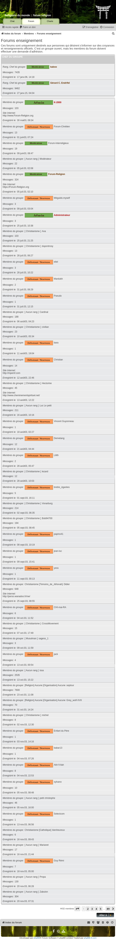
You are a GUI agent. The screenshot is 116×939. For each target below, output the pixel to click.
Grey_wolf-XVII (74, 700)
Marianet (44, 845)
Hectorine (47, 383)
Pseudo (58, 295)
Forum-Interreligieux (58, 143)
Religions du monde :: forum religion (28, 15)
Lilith (56, 455)
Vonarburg (47, 503)
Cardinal (44, 312)
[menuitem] (27, 27)
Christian (58, 359)
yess (56, 568)
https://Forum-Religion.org (16, 187)
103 (16, 108)
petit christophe (47, 798)
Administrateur (62, 215)
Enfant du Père (61, 731)
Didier (67, 584)
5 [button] (100, 908)
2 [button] (87, 908)
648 (16, 589)
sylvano (58, 782)
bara (56, 342)
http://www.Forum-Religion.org (18, 115)
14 (16, 365)
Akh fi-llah (59, 765)
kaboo (53, 67)
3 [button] (92, 908)
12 (16, 444)
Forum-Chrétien (62, 126)
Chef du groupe (12, 57)
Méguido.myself (62, 198)
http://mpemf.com (11, 373)
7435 (17, 72)
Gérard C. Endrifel (60, 83)
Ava (44, 231)
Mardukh (58, 278)
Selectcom (59, 813)
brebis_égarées (62, 487)
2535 (17, 675)
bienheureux (58, 830)
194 (16, 523)
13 (16, 132)
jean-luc (58, 551)
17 (16, 849)
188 (16, 316)
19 (16, 148)
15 (16, 628)
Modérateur (45, 159)
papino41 (58, 534)
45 (16, 388)
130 (16, 881)
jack (56, 654)
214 (16, 508)
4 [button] (96, 908)
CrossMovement (50, 623)
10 (16, 788)
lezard (45, 471)
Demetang (59, 438)
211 (16, 410)
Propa (43, 877)
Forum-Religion (56, 174)
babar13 (58, 748)
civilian (45, 327)
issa (42, 670)
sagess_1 (43, 638)
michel (45, 715)
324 (16, 179)
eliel (56, 261)
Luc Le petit (45, 405)
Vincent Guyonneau (64, 421)
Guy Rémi (59, 860)
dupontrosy (47, 246)
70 (16, 705)
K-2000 (57, 102)
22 (16, 163)
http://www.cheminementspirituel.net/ (21, 395)
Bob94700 (47, 518)
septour (70, 685)
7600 (17, 690)
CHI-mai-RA (60, 607)
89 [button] (108, 908)
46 (16, 802)
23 (16, 331)
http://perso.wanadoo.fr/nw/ (16, 596)
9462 (17, 88)
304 (16, 896)
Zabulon (44, 891)
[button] (77, 909)
